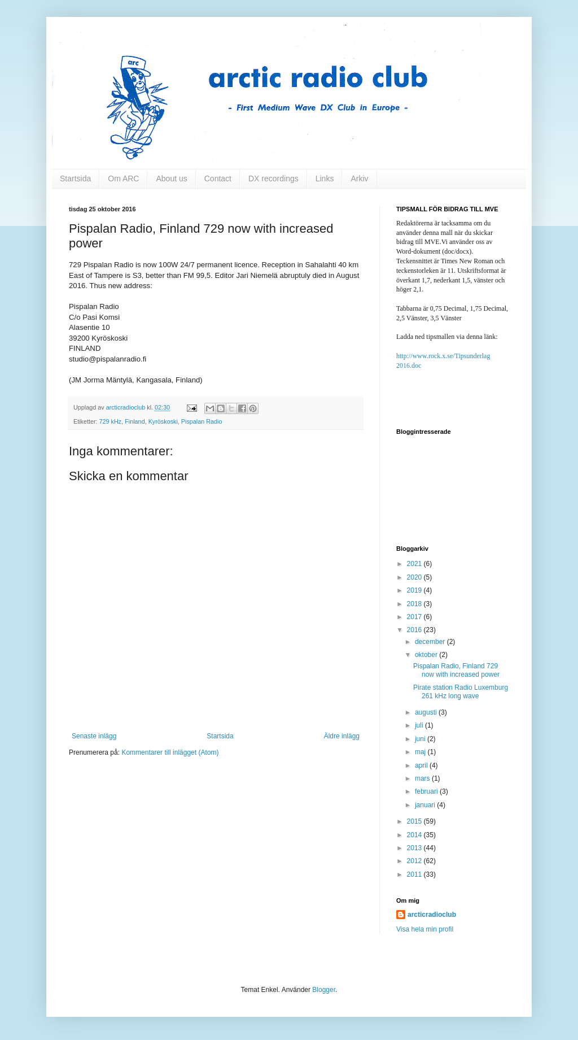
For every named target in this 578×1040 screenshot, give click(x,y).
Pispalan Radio (201, 421)
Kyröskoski (163, 421)
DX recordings (273, 178)
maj (421, 752)
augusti (427, 712)
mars (423, 778)
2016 (415, 630)
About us (171, 178)
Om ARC (123, 178)
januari (426, 805)
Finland (134, 421)
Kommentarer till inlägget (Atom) (169, 752)
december (431, 642)
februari (427, 791)
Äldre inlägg (342, 736)
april (422, 765)
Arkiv (359, 178)
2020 (415, 577)
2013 (415, 848)
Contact (217, 178)
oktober (427, 655)
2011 (415, 874)
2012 (415, 861)
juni (421, 739)
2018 (415, 604)
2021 (415, 564)
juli (420, 725)
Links (325, 178)
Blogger (323, 990)
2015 (415, 821)
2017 (415, 617)
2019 (415, 590)
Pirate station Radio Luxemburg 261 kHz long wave (460, 691)
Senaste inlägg (94, 736)
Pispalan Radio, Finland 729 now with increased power (456, 670)
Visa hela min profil (424, 929)
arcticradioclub (432, 915)
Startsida (75, 178)
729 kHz (110, 421)
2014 (415, 835)
